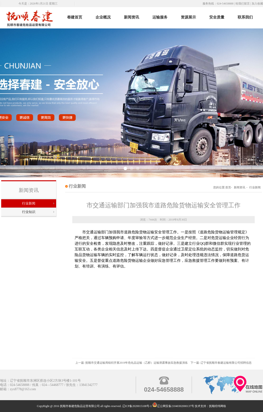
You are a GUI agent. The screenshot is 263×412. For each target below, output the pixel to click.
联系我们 (245, 17)
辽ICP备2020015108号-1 (137, 406)
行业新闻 (28, 203)
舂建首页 (74, 17)
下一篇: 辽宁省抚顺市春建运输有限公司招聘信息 (221, 362)
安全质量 (216, 17)
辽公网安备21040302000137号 (173, 406)
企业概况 (103, 17)
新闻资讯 (131, 17)
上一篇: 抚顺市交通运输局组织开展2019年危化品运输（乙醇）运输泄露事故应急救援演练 (131, 362)
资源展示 (188, 17)
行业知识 (28, 212)
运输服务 (160, 17)
